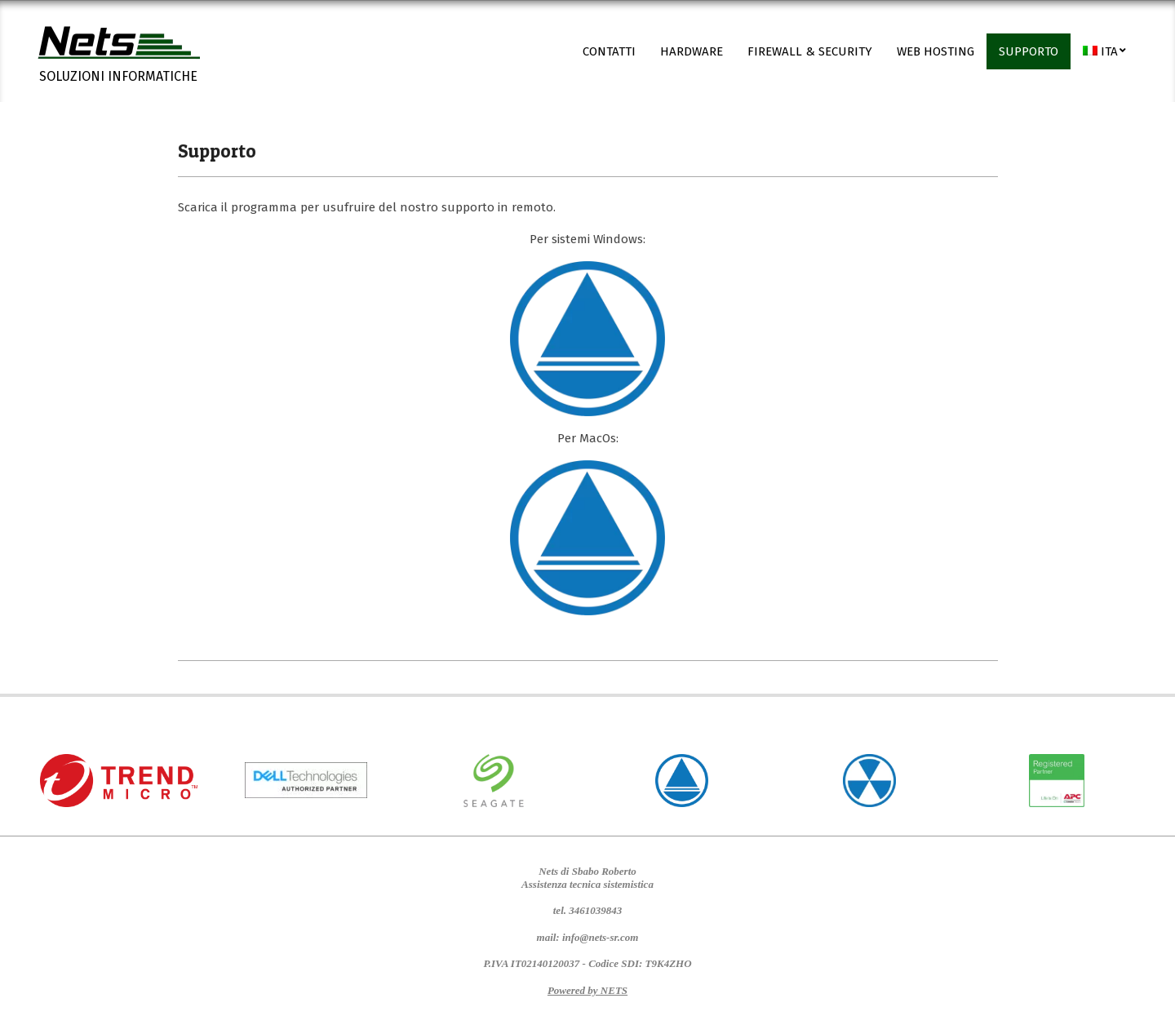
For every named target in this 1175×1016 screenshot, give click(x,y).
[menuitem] (1105, 51)
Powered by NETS (587, 990)
